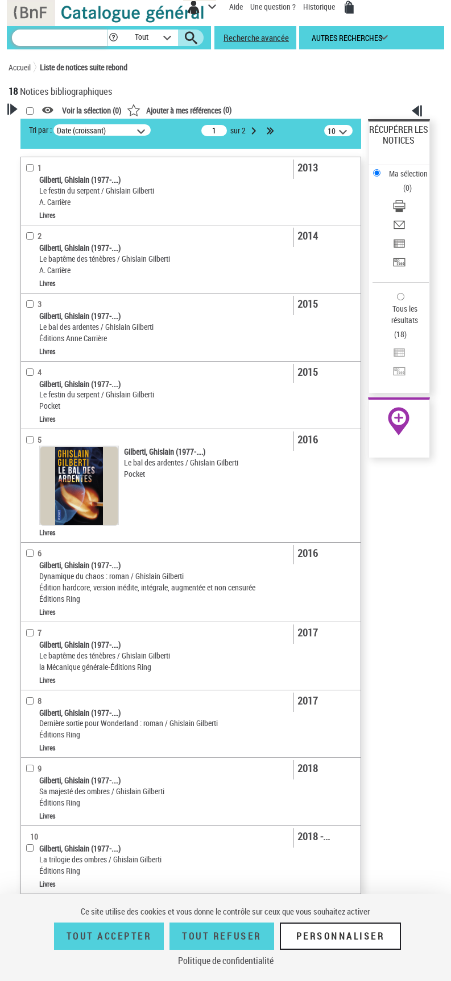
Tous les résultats (404, 314)
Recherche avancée (256, 37)
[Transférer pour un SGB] (399, 266)
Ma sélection (408, 173)
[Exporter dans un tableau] (399, 247)
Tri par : (40, 129)
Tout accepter (109, 936)
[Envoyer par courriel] (399, 228)
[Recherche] (59, 38)
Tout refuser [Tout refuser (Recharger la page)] (221, 936)
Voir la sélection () (91, 110)
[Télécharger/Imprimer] (399, 209)
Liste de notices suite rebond (83, 67)
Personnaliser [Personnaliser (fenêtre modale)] (340, 936)
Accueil (20, 67)
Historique (320, 6)
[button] (113, 38)
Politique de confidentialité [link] (226, 960)
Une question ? (273, 6)
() (179, 109)
